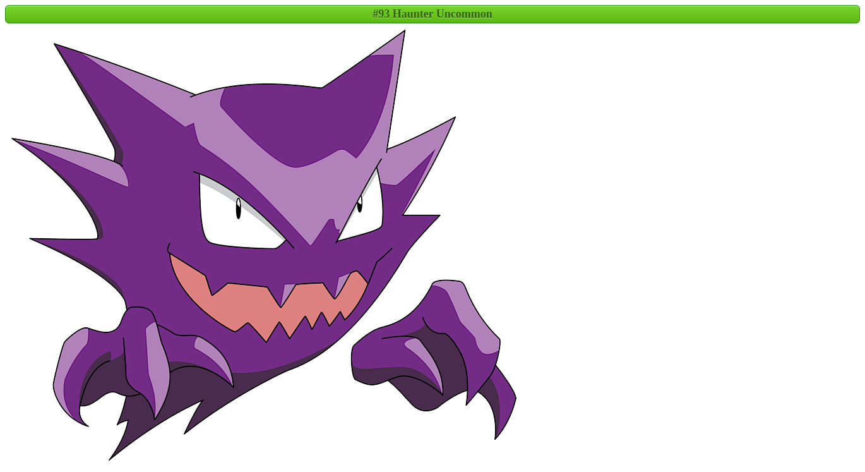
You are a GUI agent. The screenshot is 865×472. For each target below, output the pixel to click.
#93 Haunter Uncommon (432, 14)
